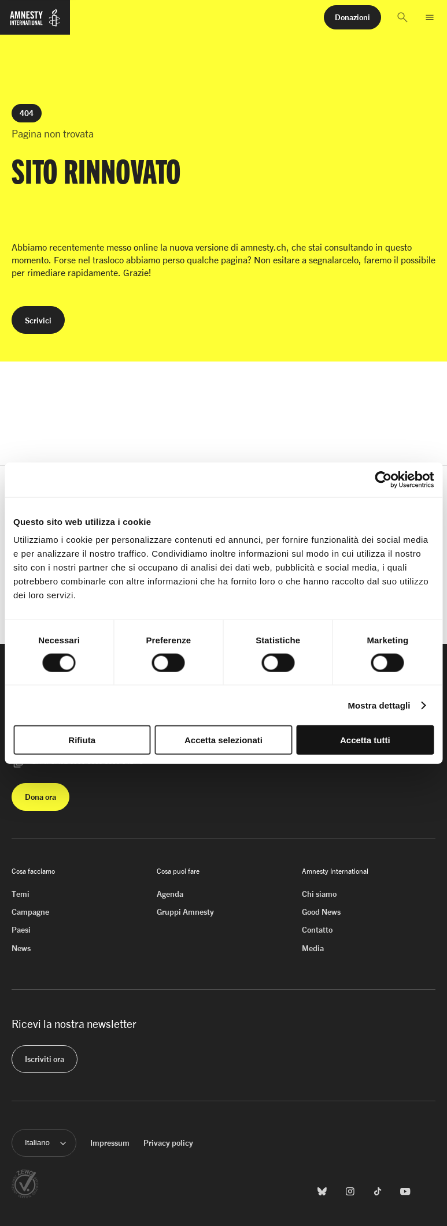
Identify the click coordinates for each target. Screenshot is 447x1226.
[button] (402, 17)
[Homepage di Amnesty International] (35, 22)
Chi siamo (319, 894)
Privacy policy (168, 1142)
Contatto (317, 929)
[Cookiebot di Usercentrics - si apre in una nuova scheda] (383, 479)
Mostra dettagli (379, 705)
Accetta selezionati (223, 740)
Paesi (21, 929)
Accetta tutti (365, 740)
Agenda (170, 894)
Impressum (110, 1142)
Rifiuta (81, 740)
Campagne (30, 911)
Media (313, 948)
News (21, 948)
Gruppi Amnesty (185, 911)
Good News (321, 911)
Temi (20, 894)
